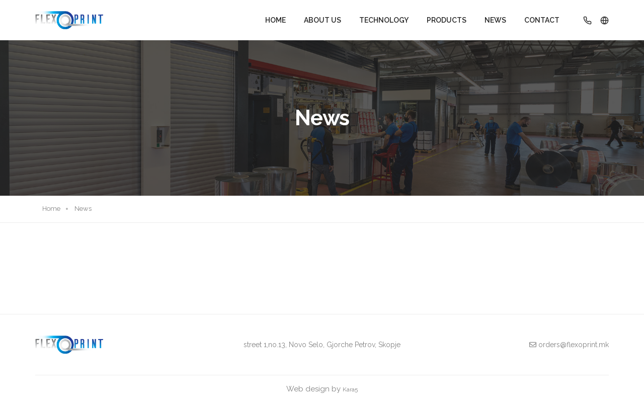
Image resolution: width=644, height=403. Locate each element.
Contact (541, 20)
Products (446, 20)
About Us (322, 20)
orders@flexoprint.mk (569, 345)
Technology (384, 20)
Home (275, 20)
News (495, 20)
